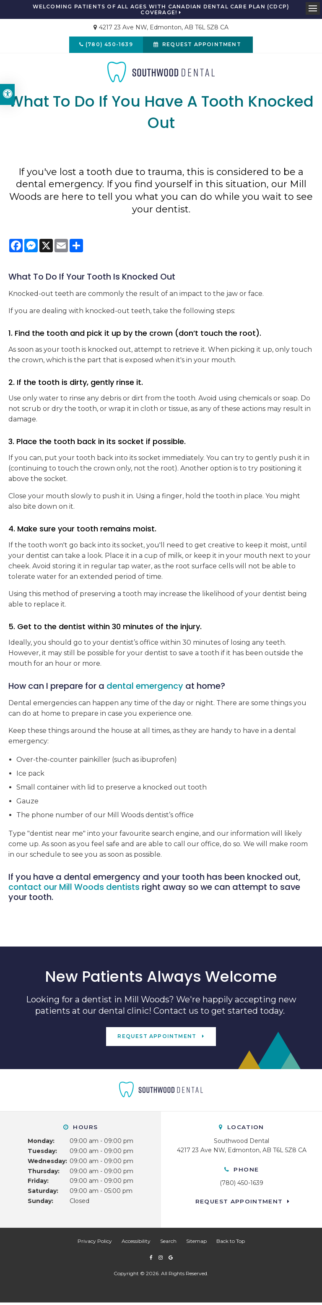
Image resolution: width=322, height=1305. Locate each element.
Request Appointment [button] (203, 45)
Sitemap (196, 1243)
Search (168, 1243)
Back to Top (230, 1243)
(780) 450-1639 (108, 45)
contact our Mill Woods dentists (74, 889)
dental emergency (144, 688)
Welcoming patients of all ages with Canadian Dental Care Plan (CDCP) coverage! (161, 10)
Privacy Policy (95, 1243)
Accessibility (136, 1243)
